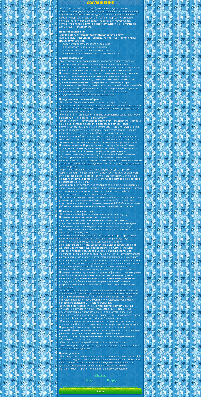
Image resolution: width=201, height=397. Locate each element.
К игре (100, 391)
